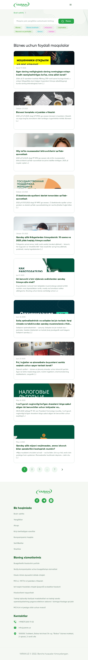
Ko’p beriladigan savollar (24, 531)
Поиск (66, 21)
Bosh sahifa (19, 13)
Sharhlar (17, 549)
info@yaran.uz (25, 628)
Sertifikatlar (18, 543)
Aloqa (16, 526)
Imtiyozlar (48, 27)
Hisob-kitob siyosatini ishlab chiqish (29, 575)
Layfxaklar (62, 27)
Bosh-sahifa (19, 514)
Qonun (40, 31)
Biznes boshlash (33, 27)
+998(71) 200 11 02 (26, 622)
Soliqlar (51, 31)
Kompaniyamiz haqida (23, 537)
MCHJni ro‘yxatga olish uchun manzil (30, 608)
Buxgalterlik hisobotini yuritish (26, 563)
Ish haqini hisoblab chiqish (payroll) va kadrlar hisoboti (37, 587)
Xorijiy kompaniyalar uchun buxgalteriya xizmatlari (35, 569)
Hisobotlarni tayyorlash (24, 593)
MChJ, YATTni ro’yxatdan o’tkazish (28, 581)
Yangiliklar (18, 520)
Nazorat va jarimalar (23, 31)
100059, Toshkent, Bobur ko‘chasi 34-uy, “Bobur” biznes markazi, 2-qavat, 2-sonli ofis (46, 635)
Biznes (18, 27)
